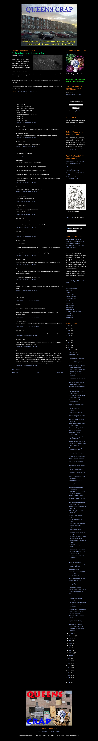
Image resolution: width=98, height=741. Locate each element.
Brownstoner (69, 290)
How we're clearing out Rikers (77, 386)
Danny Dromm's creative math (77, 389)
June (70, 643)
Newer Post (15, 372)
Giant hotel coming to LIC (75, 480)
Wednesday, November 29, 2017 (28, 300)
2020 (69, 340)
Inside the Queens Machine (76, 587)
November (72, 352)
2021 (69, 338)
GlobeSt (68, 301)
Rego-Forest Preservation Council (75, 241)
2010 (69, 672)
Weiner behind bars (74, 575)
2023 (69, 333)
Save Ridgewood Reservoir (73, 243)
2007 (69, 680)
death (18, 93)
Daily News (20, 55)
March (71, 650)
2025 (69, 328)
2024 (69, 330)
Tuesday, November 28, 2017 (26, 122)
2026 (69, 326)
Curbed (68, 292)
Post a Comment (16, 369)
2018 (69, 345)
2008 (69, 677)
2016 (69, 658)
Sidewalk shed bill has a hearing (77, 609)
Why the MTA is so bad (75, 430)
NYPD (39, 93)
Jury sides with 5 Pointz (75, 562)
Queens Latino (70, 309)
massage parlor (32, 93)
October (71, 633)
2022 (69, 335)
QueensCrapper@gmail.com (73, 94)
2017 (69, 347)
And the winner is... (74, 569)
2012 (69, 668)
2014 (69, 663)
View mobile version (37, 375)
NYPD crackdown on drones (76, 458)
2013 (69, 665)
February (71, 652)
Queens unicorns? (74, 354)
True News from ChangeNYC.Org (75, 245)
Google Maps (72, 281)
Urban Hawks (69, 317)
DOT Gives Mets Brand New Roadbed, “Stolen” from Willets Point (75, 165)
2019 (69, 343)
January (71, 655)
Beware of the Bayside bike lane (77, 560)
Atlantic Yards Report (71, 288)
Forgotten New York (71, 298)
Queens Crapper (23, 91)
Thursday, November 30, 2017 (27, 335)
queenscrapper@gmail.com (49, 731)
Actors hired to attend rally (76, 412)
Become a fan (69, 217)
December (72, 350)
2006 (69, 682)
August (71, 638)
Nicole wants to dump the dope (77, 578)
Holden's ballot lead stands (76, 495)
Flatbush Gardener (71, 296)
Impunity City (69, 303)
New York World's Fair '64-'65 (73, 239)
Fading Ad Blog (70, 294)
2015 (69, 660)
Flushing (23, 93)
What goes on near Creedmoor (77, 465)
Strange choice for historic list (77, 549)
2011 (69, 670)
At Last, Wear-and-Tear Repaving (75, 161)
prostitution (46, 93)
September (72, 636)
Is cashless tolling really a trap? (77, 441)
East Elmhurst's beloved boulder (77, 602)
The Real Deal (69, 315)
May (70, 645)
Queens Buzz (69, 307)
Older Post (60, 372)
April (70, 648)
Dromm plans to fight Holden (76, 427)
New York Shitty (70, 305)
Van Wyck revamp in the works (77, 456)
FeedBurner (79, 110)
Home (37, 372)
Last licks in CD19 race (75, 580)
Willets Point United (71, 247)
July (70, 640)
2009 (69, 675)
